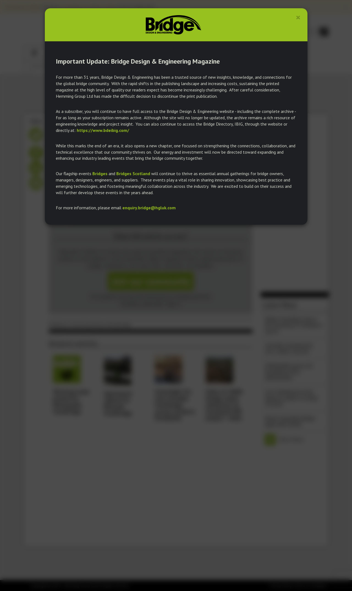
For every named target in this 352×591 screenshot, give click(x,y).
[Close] (298, 17)
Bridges (100, 173)
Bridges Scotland (133, 173)
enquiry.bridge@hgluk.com (149, 207)
